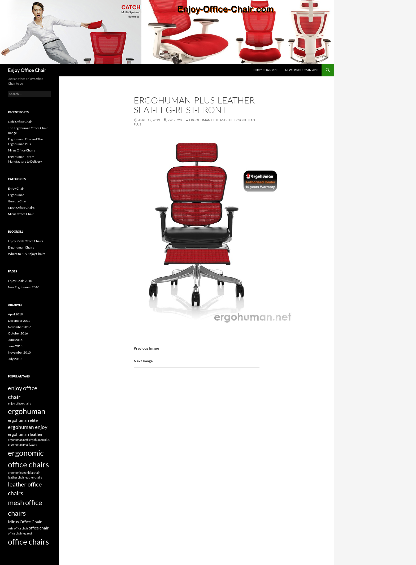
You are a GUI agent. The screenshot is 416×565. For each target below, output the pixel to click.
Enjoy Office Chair (27, 70)
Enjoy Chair (16, 188)
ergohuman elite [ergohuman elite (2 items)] (23, 420)
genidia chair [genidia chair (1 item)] (31, 472)
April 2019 (15, 314)
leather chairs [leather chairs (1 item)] (33, 477)
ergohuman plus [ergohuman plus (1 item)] (39, 439)
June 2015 (15, 346)
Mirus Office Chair (21, 214)
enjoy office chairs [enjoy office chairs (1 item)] (19, 403)
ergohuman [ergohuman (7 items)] (26, 411)
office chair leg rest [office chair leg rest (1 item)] (20, 533)
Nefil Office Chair (20, 122)
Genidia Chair (17, 201)
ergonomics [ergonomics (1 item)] (15, 472)
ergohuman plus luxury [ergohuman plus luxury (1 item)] (22, 444)
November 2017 (19, 327)
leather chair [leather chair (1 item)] (16, 477)
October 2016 (18, 333)
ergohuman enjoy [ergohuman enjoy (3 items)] (27, 427)
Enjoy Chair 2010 (265, 70)
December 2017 (19, 321)
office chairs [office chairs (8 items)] (28, 541)
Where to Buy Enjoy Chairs (26, 254)
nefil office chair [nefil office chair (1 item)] (18, 528)
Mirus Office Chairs (21, 150)
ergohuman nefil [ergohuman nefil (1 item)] (18, 439)
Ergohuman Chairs (21, 247)
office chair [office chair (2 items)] (39, 527)
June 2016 (15, 340)
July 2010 (14, 359)
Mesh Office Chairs (21, 208)
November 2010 (19, 352)
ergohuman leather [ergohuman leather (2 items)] (25, 434)
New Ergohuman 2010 (301, 70)
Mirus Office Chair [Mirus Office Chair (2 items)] (25, 521)
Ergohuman (16, 195)
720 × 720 (175, 120)
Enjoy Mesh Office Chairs (25, 241)
